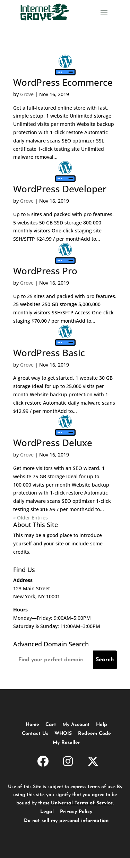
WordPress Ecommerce (63, 82)
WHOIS (63, 733)
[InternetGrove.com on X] (92, 762)
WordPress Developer (59, 189)
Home (32, 724)
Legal (47, 811)
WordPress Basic (49, 353)
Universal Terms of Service (82, 803)
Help (101, 724)
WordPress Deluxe (52, 442)
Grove (27, 94)
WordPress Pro (45, 271)
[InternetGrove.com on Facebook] (43, 762)
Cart (50, 724)
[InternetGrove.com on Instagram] (68, 762)
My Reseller (66, 742)
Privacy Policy (76, 811)
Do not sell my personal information (66, 820)
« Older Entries (30, 517)
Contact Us (35, 733)
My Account (76, 724)
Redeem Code (94, 733)
